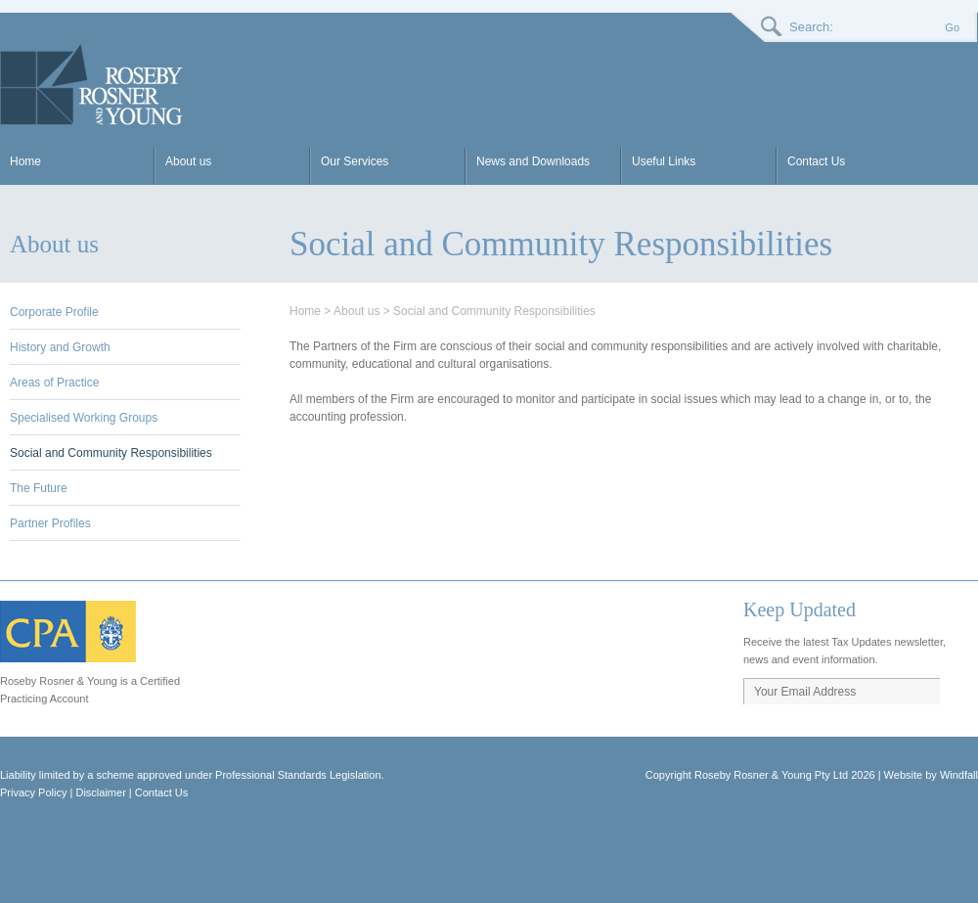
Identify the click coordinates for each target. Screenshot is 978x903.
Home (25, 161)
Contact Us (816, 161)
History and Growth (60, 347)
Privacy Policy (33, 792)
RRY (94, 85)
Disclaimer (100, 792)
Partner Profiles (50, 523)
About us (188, 161)
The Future (38, 488)
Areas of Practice (54, 382)
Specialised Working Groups (83, 418)
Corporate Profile (54, 312)
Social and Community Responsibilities (111, 453)
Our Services (354, 161)
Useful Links (663, 161)
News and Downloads (533, 161)
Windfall (959, 775)
